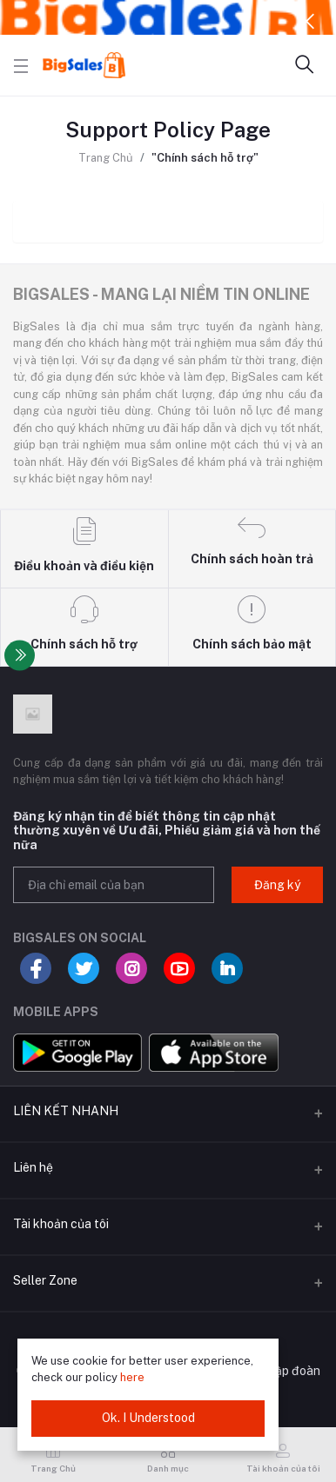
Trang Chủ (105, 157)
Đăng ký (277, 885)
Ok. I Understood (148, 1418)
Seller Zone (45, 1280)
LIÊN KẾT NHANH (65, 1111)
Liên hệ (33, 1167)
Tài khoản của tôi (61, 1224)
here (132, 1377)
